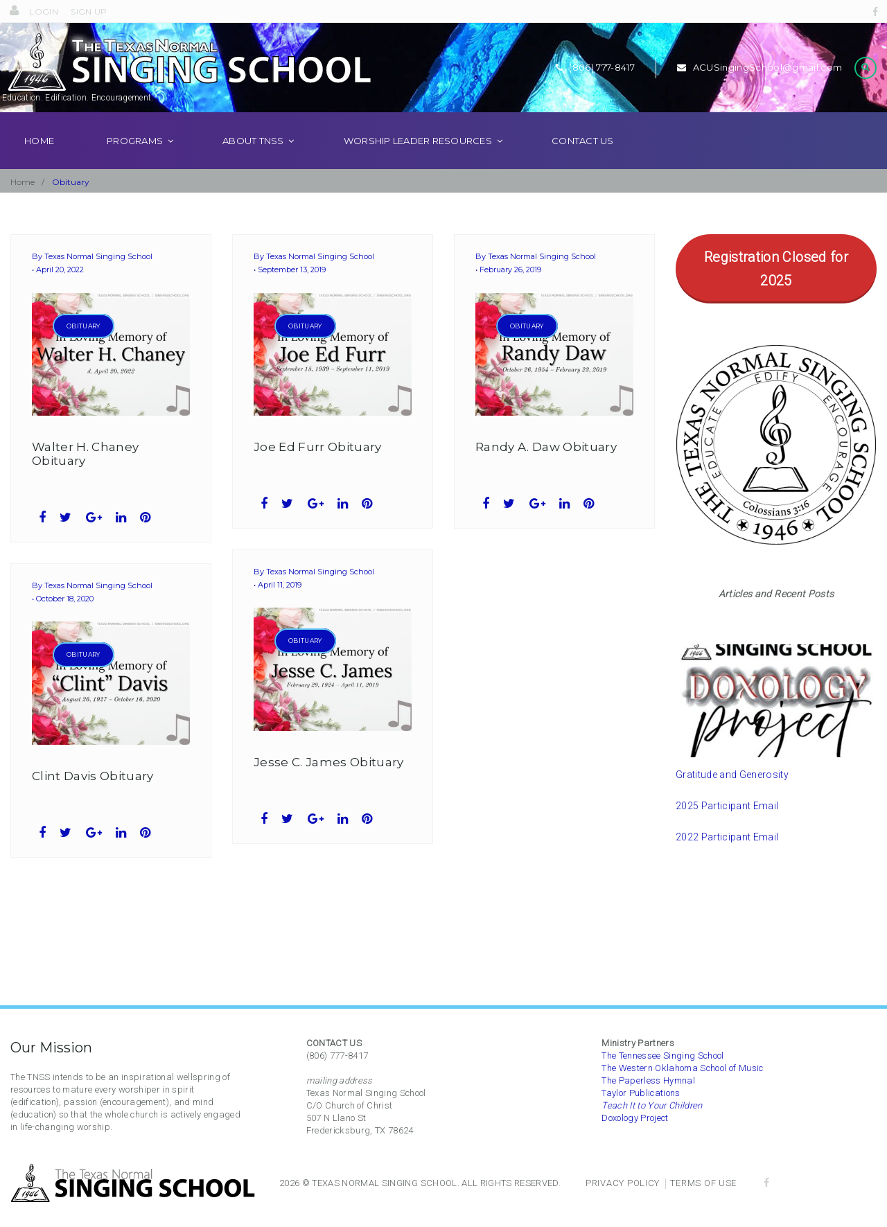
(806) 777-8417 (593, 76)
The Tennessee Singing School (662, 1055)
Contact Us (583, 160)
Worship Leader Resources (418, 160)
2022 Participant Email (727, 856)
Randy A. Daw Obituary (546, 466)
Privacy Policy (623, 1183)
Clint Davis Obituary (93, 795)
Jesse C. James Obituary (329, 781)
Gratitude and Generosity (732, 794)
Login (44, 11)
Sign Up (89, 11)
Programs (135, 160)
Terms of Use (703, 1183)
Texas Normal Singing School (98, 276)
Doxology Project (634, 1118)
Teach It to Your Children (652, 1105)
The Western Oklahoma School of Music (682, 1068)
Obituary (83, 345)
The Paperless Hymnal (648, 1080)
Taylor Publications (640, 1093)
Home (39, 160)
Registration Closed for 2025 (776, 288)
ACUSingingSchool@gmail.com (759, 76)
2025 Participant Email (727, 825)
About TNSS (253, 160)
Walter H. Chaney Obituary (85, 473)
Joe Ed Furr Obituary (318, 466)
